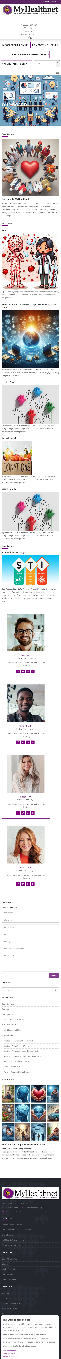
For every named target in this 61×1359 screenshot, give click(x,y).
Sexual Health (9, 438)
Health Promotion (9, 1269)
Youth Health (9, 488)
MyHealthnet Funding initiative (17, 1061)
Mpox (5, 230)
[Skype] (13, 1352)
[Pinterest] (28, 1352)
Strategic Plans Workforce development (21, 1051)
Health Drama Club (10, 1279)
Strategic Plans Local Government (18, 1041)
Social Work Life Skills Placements (16, 1229)
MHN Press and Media (13, 1030)
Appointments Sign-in (16, 63)
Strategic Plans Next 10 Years (16, 1046)
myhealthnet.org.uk (13, 1211)
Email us (29, 28)
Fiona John (25, 796)
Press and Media (9, 1024)
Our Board (6, 1009)
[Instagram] (23, 1352)
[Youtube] (18, 1352)
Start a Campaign (9, 1308)
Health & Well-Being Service (30, 54)
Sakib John (25, 655)
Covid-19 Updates (9, 1259)
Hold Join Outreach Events (13, 1240)
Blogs (4, 1313)
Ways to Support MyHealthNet (17, 1072)
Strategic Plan (8, 1035)
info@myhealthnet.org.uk (34, 1207)
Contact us (6, 1298)
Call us (28, 31)
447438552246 (11, 1207)
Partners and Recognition (13, 1019)
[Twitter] (8, 1352)
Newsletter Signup (15, 45)
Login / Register (28, 34)
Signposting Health (45, 45)
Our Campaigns (8, 1014)
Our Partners (7, 1274)
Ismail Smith (25, 725)
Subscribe (53, 1327)
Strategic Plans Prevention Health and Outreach (24, 1056)
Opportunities (8, 1004)
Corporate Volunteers (11, 1245)
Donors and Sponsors (11, 1066)
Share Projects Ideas (11, 1235)
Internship (6, 1264)
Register (5, 1293)
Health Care (8, 382)
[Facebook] (3, 1352)
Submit (53, 976)
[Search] (58, 63)
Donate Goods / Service (12, 1224)
